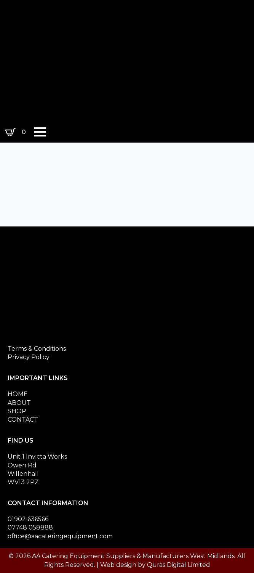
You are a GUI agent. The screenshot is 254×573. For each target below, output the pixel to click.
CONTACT (23, 419)
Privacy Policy (29, 357)
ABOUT (19, 402)
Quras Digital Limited (178, 564)
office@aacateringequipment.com (60, 536)
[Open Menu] (40, 132)
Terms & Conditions (37, 348)
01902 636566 (28, 519)
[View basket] (17, 132)
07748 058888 (30, 527)
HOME (18, 394)
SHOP (17, 411)
